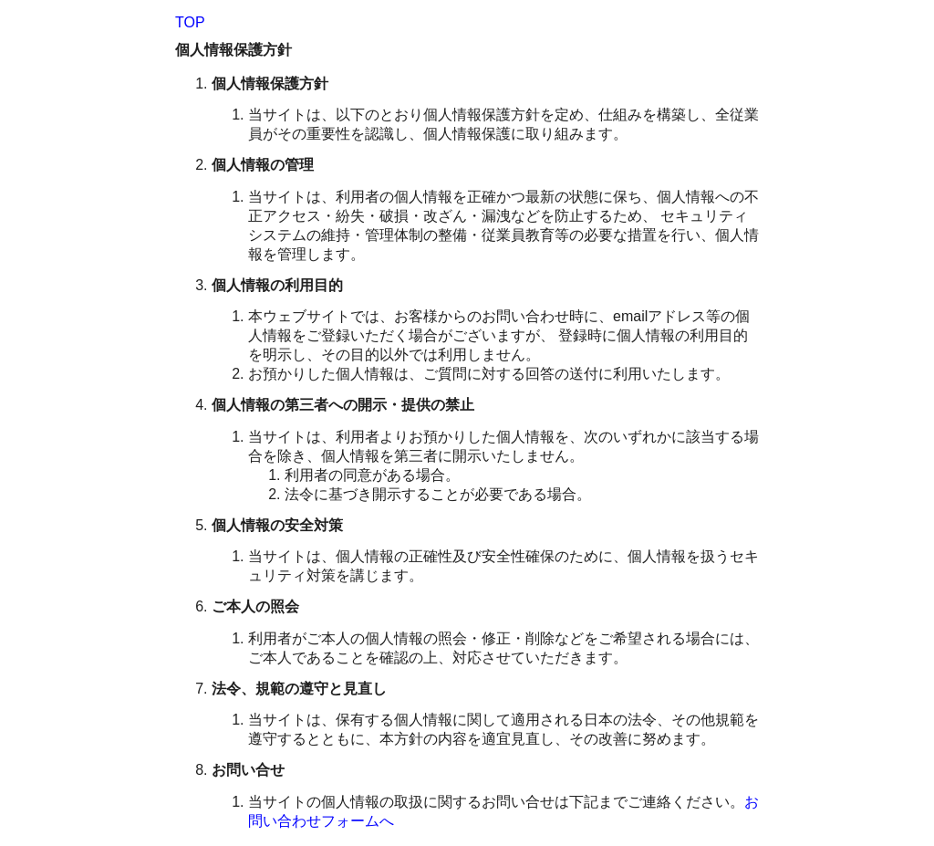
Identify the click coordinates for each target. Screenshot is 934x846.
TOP (190, 22)
